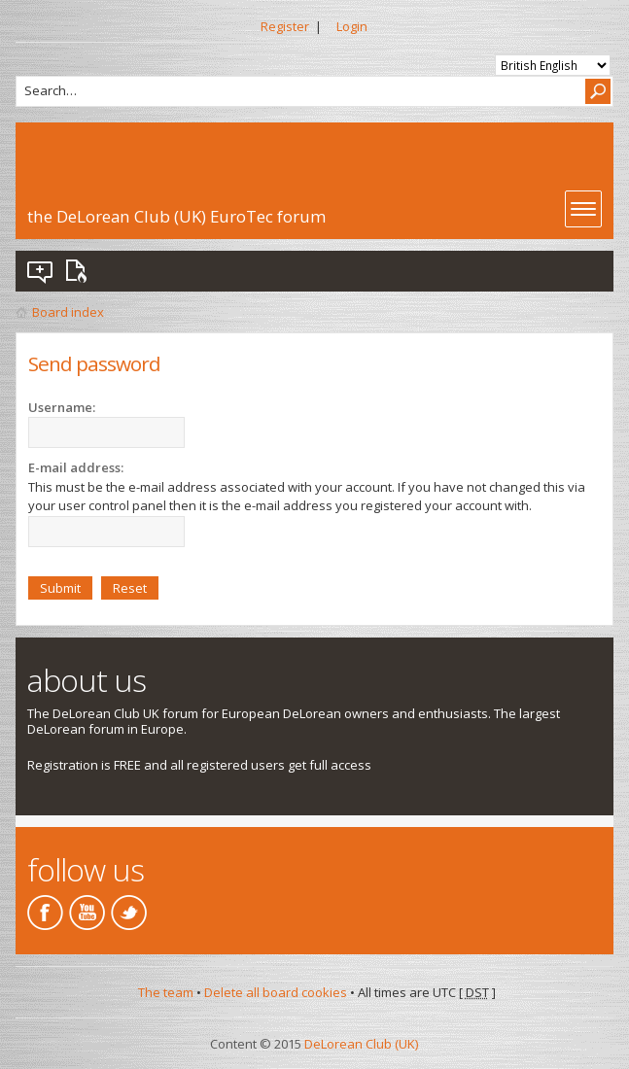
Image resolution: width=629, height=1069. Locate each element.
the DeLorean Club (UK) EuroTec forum (176, 216)
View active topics (79, 271)
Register (285, 26)
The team (165, 992)
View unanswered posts (40, 271)
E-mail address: (75, 467)
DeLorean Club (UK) (361, 1043)
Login (351, 26)
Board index (68, 312)
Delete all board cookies (275, 992)
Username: (61, 407)
